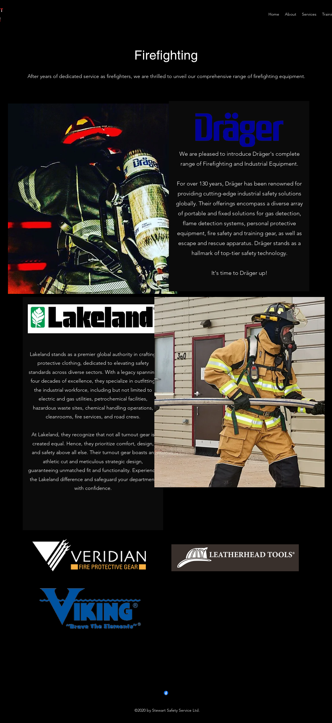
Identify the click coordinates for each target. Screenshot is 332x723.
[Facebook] (166, 693)
